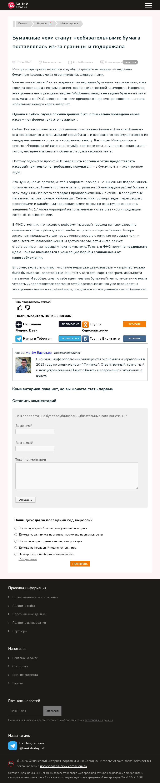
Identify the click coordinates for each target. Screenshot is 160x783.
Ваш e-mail (24, 442)
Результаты (28, 559)
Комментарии (121, 62)
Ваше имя (23, 425)
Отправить (52, 710)
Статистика (20, 666)
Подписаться (70, 324)
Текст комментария (30, 459)
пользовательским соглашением (63, 766)
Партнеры (19, 631)
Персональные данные (29, 614)
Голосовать (80, 563)
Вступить (135, 324)
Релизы (17, 683)
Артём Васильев (83, 62)
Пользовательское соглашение (35, 597)
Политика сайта (23, 606)
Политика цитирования (29, 623)
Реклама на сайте (25, 658)
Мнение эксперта (25, 675)
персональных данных (99, 720)
